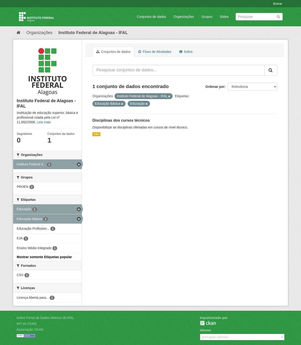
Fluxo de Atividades (154, 52)
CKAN (208, 323)
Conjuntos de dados (151, 17)
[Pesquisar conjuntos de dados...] (178, 70)
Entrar (277, 3)
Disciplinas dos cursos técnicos (121, 120)
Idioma (205, 330)
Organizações (184, 17)
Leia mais (44, 122)
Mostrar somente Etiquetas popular (44, 257)
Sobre (224, 17)
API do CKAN (26, 324)
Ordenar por (215, 87)
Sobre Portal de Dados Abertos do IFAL (45, 318)
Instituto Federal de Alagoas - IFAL (93, 32)
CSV (96, 134)
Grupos (207, 17)
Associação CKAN (29, 329)
